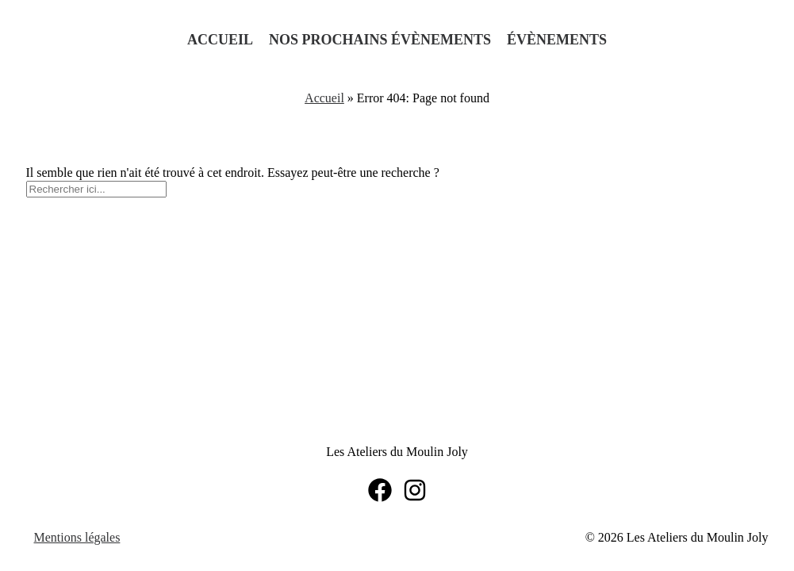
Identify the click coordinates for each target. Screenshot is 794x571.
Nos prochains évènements (380, 40)
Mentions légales (77, 537)
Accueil (220, 40)
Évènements (557, 40)
